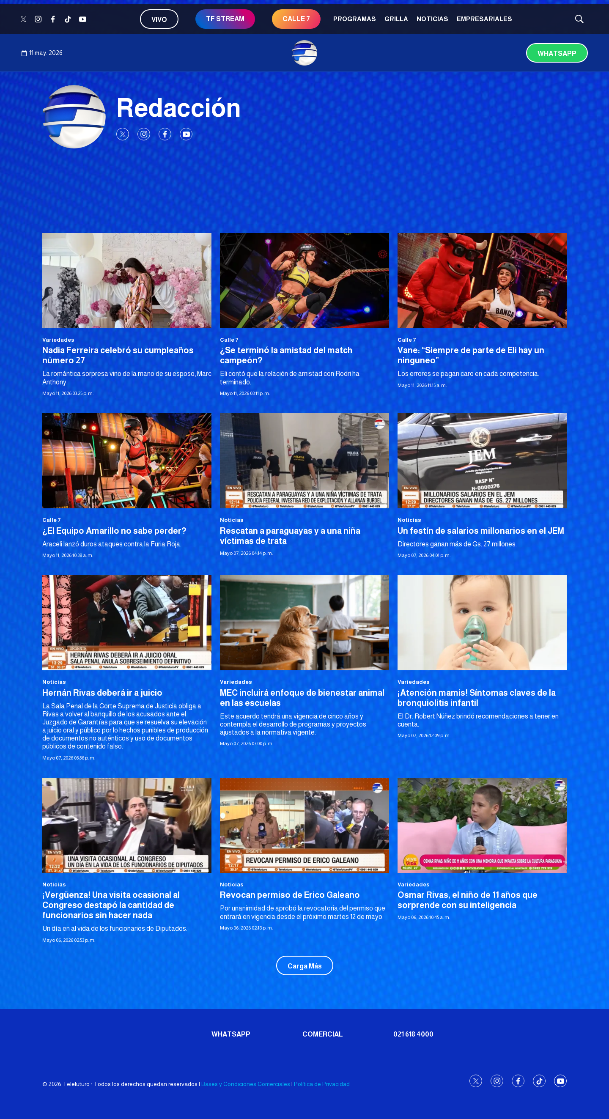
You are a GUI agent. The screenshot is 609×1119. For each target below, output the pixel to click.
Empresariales (484, 18)
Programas (354, 18)
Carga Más (305, 966)
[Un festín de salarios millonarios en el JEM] (482, 460)
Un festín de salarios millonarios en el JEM (481, 530)
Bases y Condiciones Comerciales (245, 1084)
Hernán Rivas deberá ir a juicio (102, 692)
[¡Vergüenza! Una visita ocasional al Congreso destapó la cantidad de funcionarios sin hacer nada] (126, 825)
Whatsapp (557, 53)
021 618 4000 (413, 1034)
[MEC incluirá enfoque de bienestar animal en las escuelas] (304, 622)
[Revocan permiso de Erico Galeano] (304, 825)
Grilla (396, 18)
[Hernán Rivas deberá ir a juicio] (126, 622)
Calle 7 (229, 340)
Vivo (159, 19)
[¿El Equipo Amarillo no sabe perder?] (126, 460)
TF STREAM (225, 18)
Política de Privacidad (322, 1084)
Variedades (58, 340)
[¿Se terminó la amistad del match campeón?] (304, 280)
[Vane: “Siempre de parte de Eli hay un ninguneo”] (482, 280)
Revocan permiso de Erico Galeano (290, 895)
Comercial (322, 1034)
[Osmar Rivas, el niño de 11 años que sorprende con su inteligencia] (482, 825)
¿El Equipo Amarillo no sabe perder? (114, 530)
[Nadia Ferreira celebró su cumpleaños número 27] (126, 280)
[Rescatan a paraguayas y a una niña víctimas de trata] (304, 460)
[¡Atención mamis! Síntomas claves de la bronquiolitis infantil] (482, 622)
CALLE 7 (296, 18)
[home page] (304, 53)
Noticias (432, 18)
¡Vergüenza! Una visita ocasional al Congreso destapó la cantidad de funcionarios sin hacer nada (111, 905)
